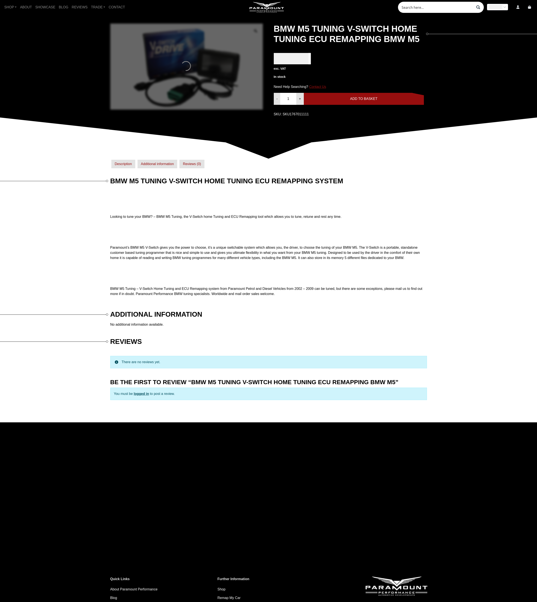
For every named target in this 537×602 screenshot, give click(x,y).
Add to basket (363, 99)
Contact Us (317, 87)
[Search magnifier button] (478, 7)
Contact (117, 7)
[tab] (123, 164)
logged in (141, 394)
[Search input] (437, 7)
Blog (63, 7)
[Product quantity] (288, 99)
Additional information (157, 164)
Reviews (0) (192, 164)
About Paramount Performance (134, 589)
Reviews (80, 7)
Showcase (45, 7)
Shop (9, 7)
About (26, 7)
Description (123, 164)
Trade (97, 7)
